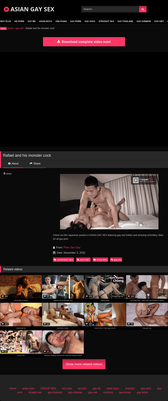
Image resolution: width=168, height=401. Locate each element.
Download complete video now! (84, 42)
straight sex (106, 21)
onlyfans (61, 21)
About (13, 163)
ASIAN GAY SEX (29, 9)
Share (35, 163)
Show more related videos (84, 364)
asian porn (28, 388)
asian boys (45, 21)
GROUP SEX (48, 388)
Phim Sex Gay (72, 247)
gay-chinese (144, 21)
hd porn (19, 21)
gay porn (75, 21)
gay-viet (159, 21)
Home (10, 28)
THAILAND (100, 259)
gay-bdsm (142, 392)
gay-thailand (125, 21)
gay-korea (125, 392)
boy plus (67, 388)
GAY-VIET (83, 259)
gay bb (31, 21)
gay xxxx (90, 21)
